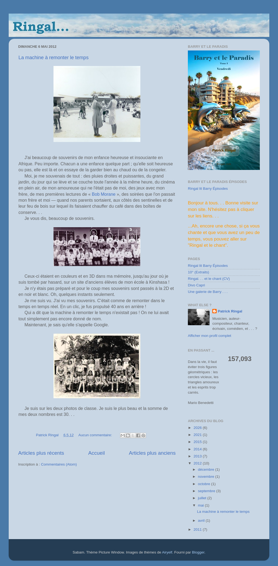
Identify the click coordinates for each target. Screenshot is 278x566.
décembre (206, 469)
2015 (198, 442)
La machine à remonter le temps (53, 57)
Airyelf (167, 552)
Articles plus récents (41, 453)
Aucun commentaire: (95, 435)
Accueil (96, 453)
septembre (207, 491)
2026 (198, 428)
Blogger (198, 552)
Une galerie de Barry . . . (208, 292)
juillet (202, 498)
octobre (204, 484)
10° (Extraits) (198, 272)
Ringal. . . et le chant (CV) (209, 279)
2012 (198, 463)
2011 (198, 529)
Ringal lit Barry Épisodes (208, 188)
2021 (198, 435)
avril (202, 520)
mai (201, 505)
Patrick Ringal (230, 311)
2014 (198, 449)
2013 (198, 456)
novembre (206, 477)
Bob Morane (103, 194)
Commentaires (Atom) (59, 464)
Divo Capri (196, 285)
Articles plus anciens (152, 453)
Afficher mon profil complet (209, 336)
